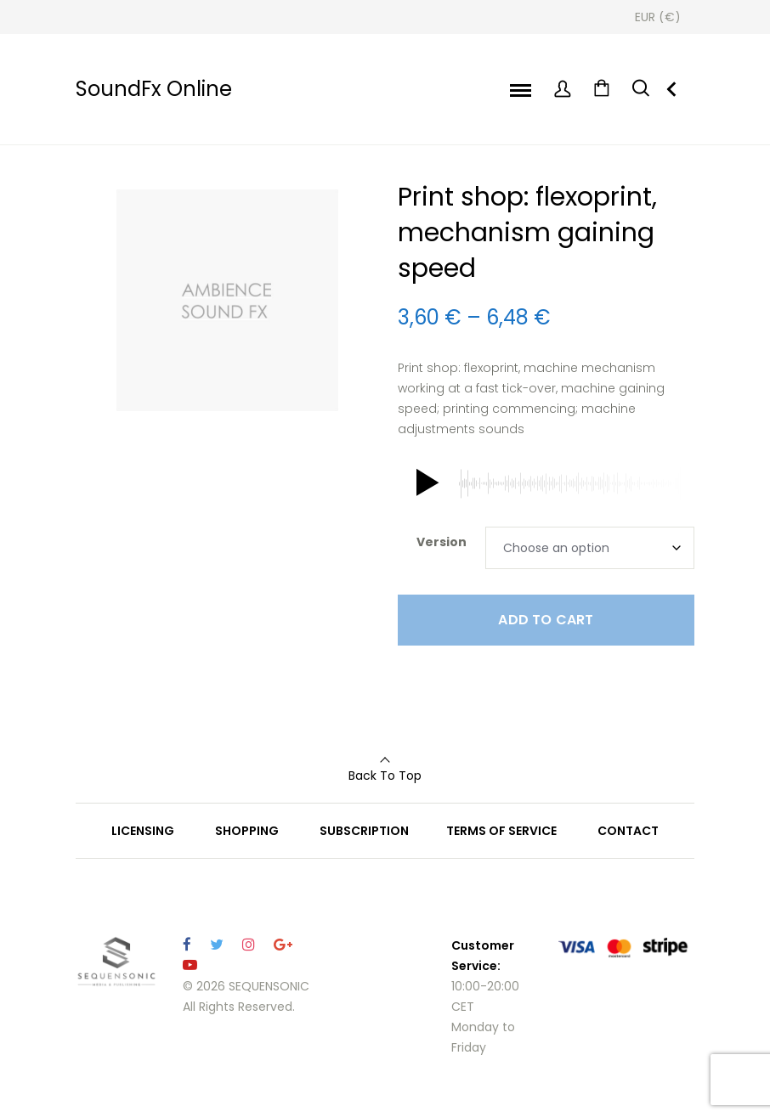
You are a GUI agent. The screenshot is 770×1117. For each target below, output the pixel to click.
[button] (424, 483)
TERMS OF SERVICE (501, 830)
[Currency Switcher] (658, 17)
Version (441, 541)
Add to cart (545, 619)
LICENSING (142, 830)
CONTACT (628, 830)
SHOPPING (247, 830)
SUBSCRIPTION (364, 830)
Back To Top (385, 775)
